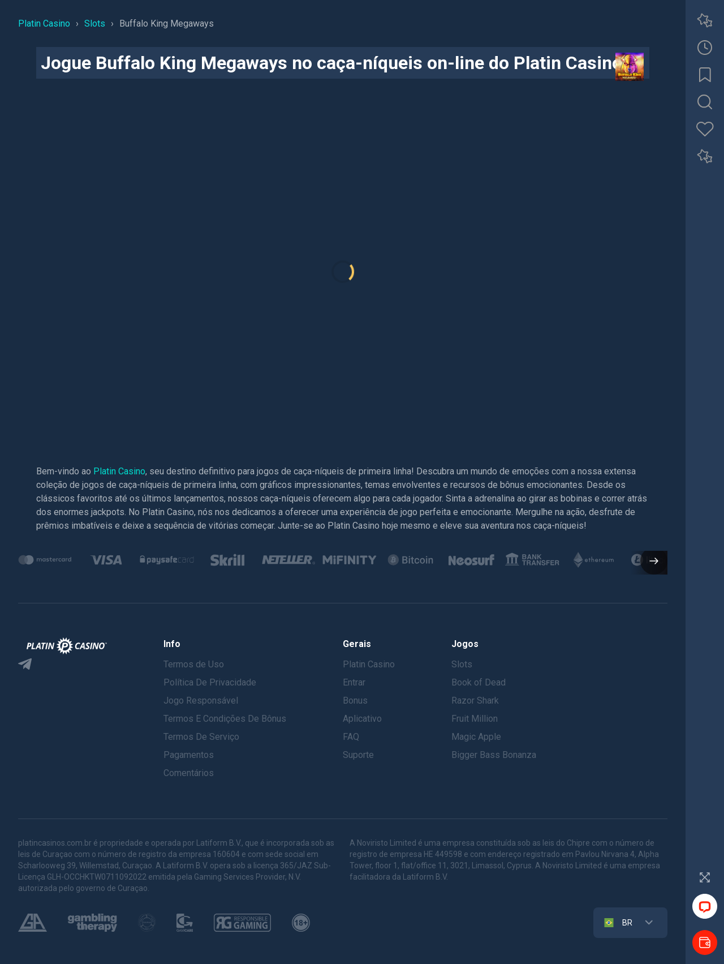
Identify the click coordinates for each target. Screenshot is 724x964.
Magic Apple (476, 736)
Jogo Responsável (200, 700)
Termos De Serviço (201, 736)
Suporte (358, 754)
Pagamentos (188, 754)
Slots (461, 664)
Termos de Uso (193, 664)
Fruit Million (474, 718)
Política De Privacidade (209, 682)
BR (617, 922)
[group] (45, 560)
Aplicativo (362, 718)
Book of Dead (478, 682)
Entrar (354, 682)
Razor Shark (475, 700)
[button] (649, 562)
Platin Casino (119, 471)
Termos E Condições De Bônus (224, 718)
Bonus (355, 700)
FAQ (351, 736)
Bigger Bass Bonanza (493, 754)
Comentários (188, 773)
